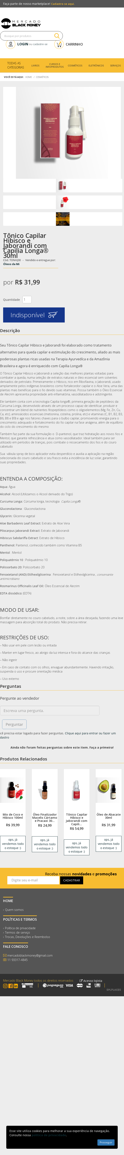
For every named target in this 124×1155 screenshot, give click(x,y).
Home (28, 77)
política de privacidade (49, 1135)
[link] (13, 790)
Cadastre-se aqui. (63, 4)
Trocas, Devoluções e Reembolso (27, 936)
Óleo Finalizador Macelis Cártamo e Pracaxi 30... (44, 817)
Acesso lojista (91, 981)
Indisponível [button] (34, 315)
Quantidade (11, 300)
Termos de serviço (17, 932)
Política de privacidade (20, 928)
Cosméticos (42, 77)
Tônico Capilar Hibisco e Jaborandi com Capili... (76, 819)
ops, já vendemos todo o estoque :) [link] (13, 844)
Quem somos (14, 909)
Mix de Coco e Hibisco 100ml (13, 816)
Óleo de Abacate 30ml (109, 816)
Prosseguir (106, 1142)
